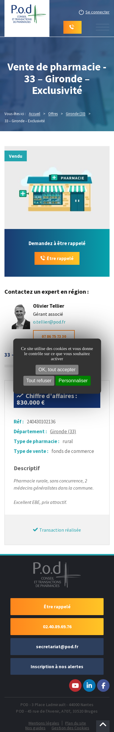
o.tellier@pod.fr (49, 322)
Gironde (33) (63, 431)
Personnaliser (73, 380)
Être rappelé (60, 258)
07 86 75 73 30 (54, 336)
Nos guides (35, 728)
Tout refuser (38, 380)
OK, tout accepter (57, 369)
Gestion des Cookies (70, 728)
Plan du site (75, 723)
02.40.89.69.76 (57, 626)
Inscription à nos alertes (57, 666)
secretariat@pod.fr (57, 646)
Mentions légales (44, 723)
